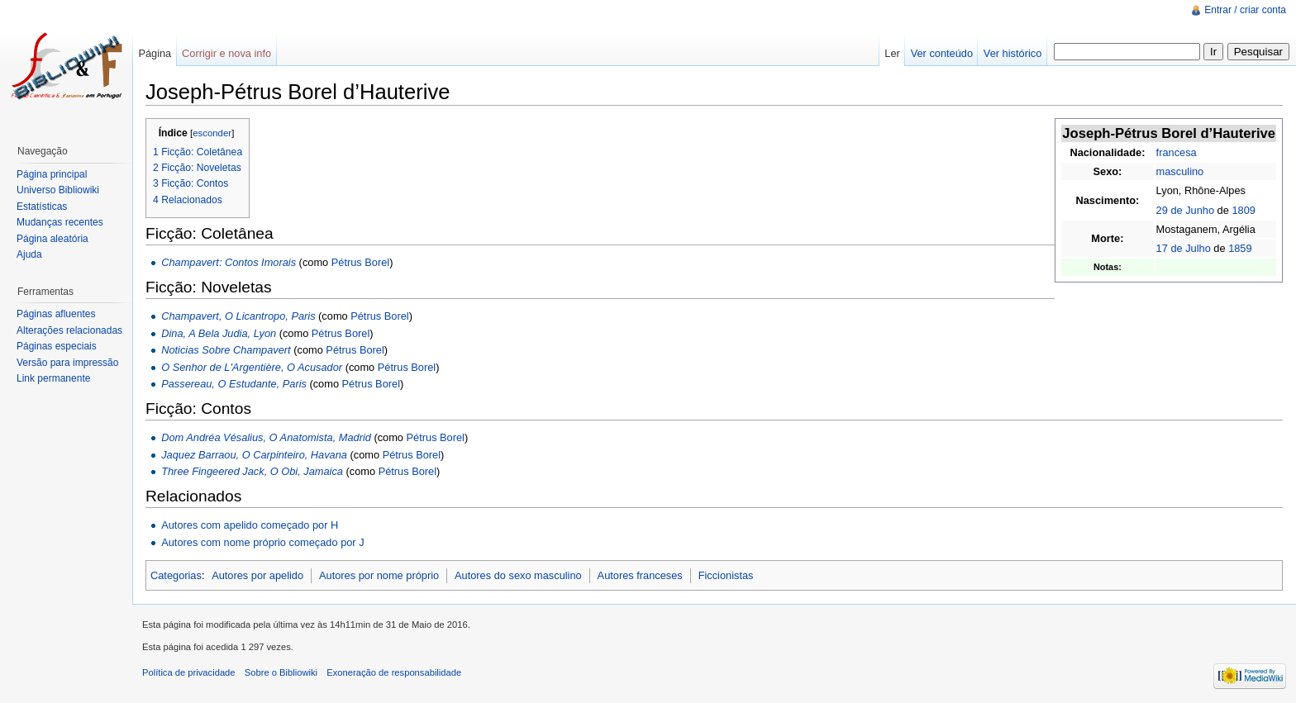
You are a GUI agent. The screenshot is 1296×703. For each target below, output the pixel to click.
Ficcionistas (726, 575)
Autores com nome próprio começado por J (262, 542)
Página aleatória (52, 239)
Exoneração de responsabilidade (393, 672)
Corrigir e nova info (226, 53)
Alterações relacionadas (69, 330)
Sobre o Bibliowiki (281, 672)
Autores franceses (640, 575)
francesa (1176, 152)
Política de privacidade (189, 672)
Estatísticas (42, 206)
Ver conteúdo (942, 53)
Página (154, 53)
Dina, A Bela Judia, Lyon (218, 333)
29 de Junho (1185, 210)
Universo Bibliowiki (58, 190)
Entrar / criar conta (1245, 10)
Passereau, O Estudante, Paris (234, 384)
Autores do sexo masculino (518, 575)
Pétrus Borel (360, 262)
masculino (1180, 171)
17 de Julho (1183, 248)
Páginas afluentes (56, 314)
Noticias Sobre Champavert (225, 350)
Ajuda (29, 254)
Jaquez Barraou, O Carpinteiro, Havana (254, 455)
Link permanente (53, 378)
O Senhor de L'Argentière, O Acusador (251, 367)
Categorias (176, 575)
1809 (1243, 210)
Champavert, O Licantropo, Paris (238, 316)
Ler (892, 53)
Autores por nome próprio (379, 575)
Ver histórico (1012, 53)
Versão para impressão (67, 362)
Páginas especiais (57, 346)
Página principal (52, 174)
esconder (212, 133)
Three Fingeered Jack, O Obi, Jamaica (252, 471)
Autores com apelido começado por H (249, 525)
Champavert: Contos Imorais (228, 262)
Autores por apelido (257, 575)
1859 (1239, 248)
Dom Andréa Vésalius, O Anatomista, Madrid (266, 437)
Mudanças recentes (60, 222)
